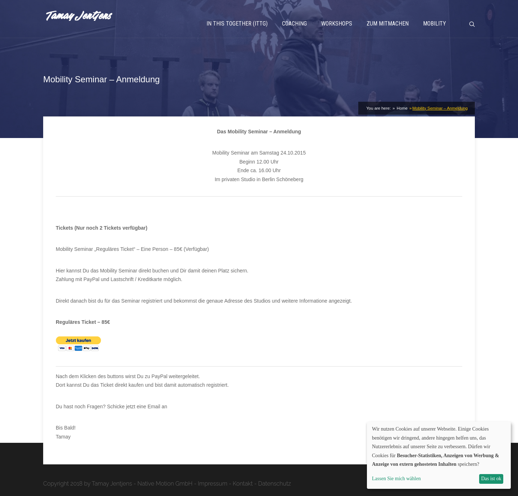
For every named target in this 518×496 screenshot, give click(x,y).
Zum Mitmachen (388, 23)
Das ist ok (491, 478)
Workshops (336, 23)
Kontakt (243, 483)
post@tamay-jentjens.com (198, 406)
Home (402, 108)
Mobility (434, 23)
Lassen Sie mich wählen (396, 478)
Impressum (212, 483)
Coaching (294, 23)
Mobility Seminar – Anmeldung (440, 108)
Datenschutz (274, 483)
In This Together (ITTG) (237, 23)
